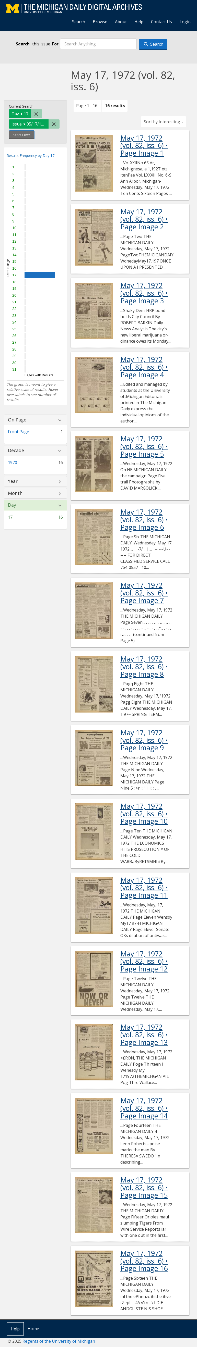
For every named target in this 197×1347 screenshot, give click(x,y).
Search (78, 21)
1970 (12, 462)
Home (33, 1328)
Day (12, 505)
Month (15, 493)
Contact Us (161, 21)
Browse (100, 21)
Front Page (18, 431)
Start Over (21, 134)
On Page (17, 419)
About (121, 21)
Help (138, 21)
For (55, 44)
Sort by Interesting (163, 121)
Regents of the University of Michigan (58, 1341)
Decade (16, 450)
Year (13, 481)
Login (185, 21)
